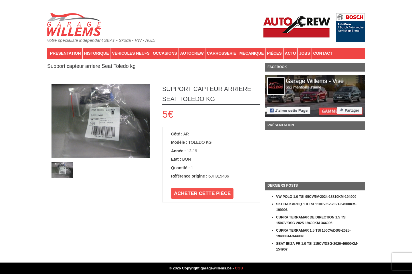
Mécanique (251, 53)
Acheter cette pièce (202, 193)
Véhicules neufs (130, 53)
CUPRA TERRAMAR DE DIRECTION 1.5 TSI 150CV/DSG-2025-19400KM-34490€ (311, 220)
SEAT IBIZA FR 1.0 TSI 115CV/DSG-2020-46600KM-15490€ (317, 246)
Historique (96, 53)
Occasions (165, 53)
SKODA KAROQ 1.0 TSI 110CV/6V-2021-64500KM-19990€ (316, 207)
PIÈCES (274, 53)
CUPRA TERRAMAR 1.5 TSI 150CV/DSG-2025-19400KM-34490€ (313, 233)
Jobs (304, 53)
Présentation (65, 53)
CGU (239, 268)
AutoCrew (192, 53)
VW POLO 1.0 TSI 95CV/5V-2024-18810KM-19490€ (316, 197)
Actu (290, 53)
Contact (322, 53)
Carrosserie (221, 53)
